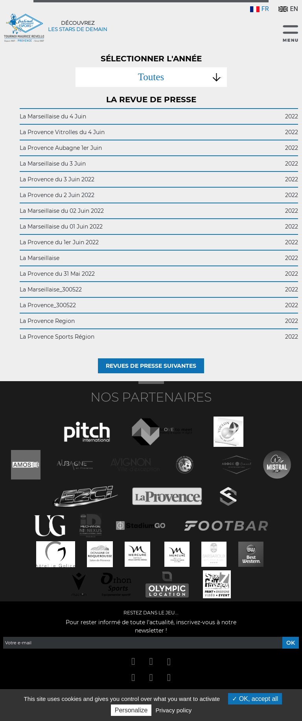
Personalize (131, 710)
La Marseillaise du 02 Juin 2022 (159, 210)
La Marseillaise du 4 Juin (159, 116)
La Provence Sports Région (159, 336)
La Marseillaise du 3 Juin (159, 163)
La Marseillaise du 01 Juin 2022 (159, 226)
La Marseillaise (159, 258)
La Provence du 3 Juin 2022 (159, 179)
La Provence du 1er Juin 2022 (159, 242)
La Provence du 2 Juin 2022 (159, 195)
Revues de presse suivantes (151, 365)
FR (259, 9)
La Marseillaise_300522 (159, 289)
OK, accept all (255, 698)
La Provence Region (159, 321)
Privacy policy (174, 710)
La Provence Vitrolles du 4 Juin (159, 132)
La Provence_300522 (159, 305)
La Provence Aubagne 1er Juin (159, 147)
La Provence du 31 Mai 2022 (159, 273)
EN (288, 9)
